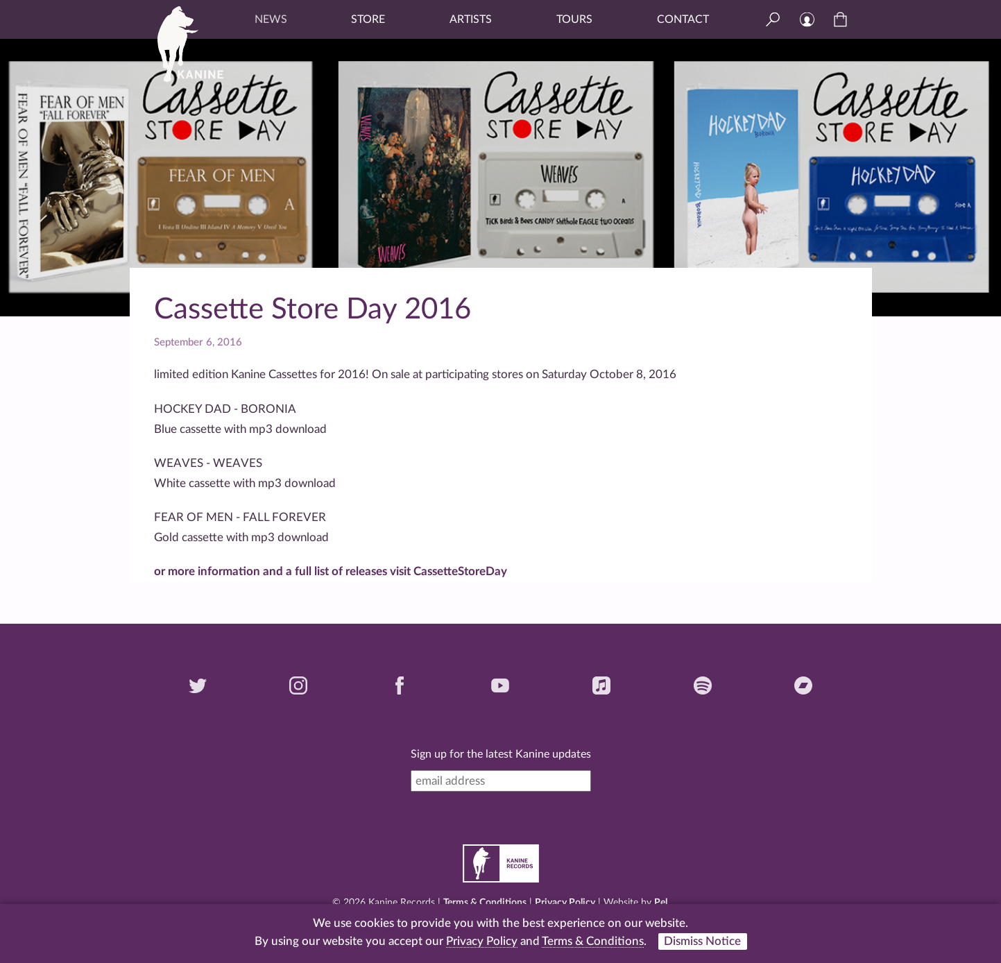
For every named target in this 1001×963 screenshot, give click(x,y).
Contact (683, 19)
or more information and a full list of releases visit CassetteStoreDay (330, 571)
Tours (574, 19)
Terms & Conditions (485, 902)
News (271, 19)
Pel (660, 902)
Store (368, 19)
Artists (471, 19)
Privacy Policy (565, 902)
